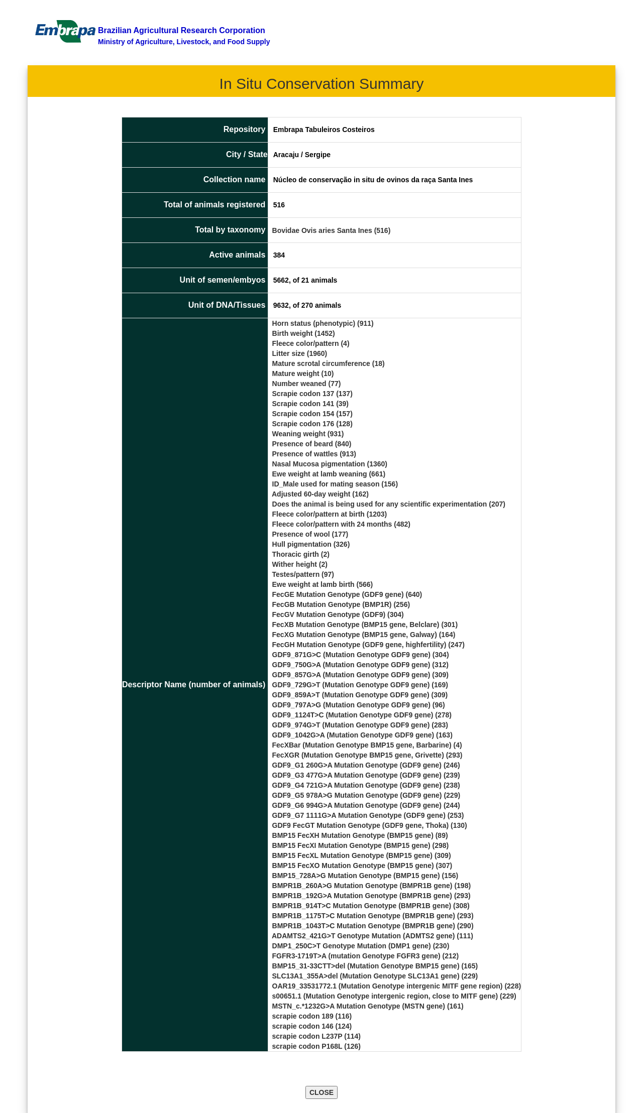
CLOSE (321, 1092)
